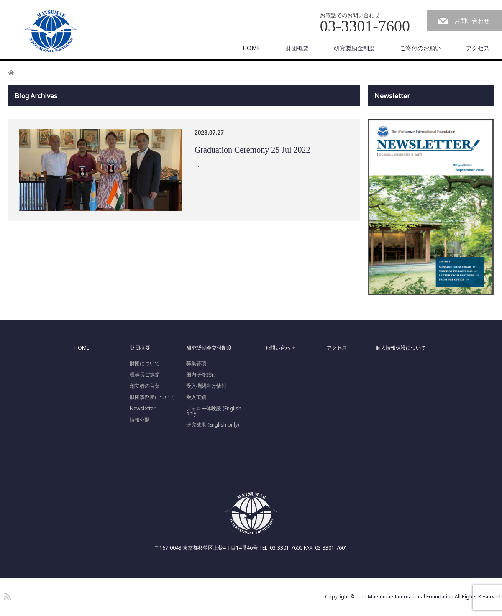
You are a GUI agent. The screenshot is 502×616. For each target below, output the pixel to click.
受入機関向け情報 (206, 386)
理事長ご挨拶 (145, 374)
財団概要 (297, 48)
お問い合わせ (471, 21)
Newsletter (143, 408)
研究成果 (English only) (212, 424)
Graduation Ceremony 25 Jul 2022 (252, 149)
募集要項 (196, 363)
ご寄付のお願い (420, 48)
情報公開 (140, 419)
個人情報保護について (401, 347)
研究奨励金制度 (354, 48)
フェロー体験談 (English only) (213, 411)
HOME (251, 48)
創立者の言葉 (145, 386)
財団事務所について (152, 397)
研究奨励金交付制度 (209, 347)
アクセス (477, 48)
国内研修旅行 (201, 374)
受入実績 (196, 397)
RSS (6, 595)
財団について (145, 363)
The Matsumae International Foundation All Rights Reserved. (429, 596)
